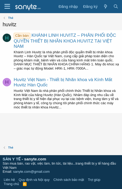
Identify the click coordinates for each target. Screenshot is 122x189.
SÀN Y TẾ (12, 159)
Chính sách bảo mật (68, 180)
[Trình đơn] (7, 6)
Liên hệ (9, 180)
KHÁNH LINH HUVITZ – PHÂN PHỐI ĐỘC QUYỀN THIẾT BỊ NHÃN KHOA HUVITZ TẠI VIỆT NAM (65, 41)
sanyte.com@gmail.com (31, 172)
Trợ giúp (94, 180)
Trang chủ (11, 184)
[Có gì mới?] (105, 6)
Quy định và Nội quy (34, 180)
